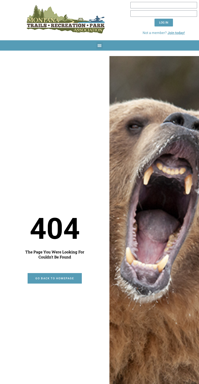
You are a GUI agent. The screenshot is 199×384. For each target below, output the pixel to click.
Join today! (176, 33)
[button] (99, 45)
